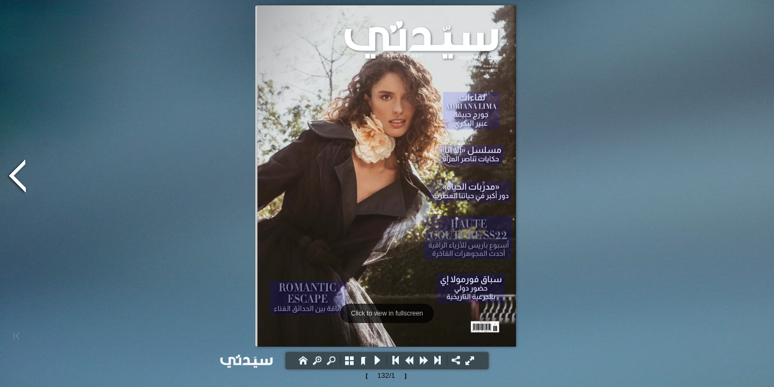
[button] (303, 360)
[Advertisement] (107, 94)
